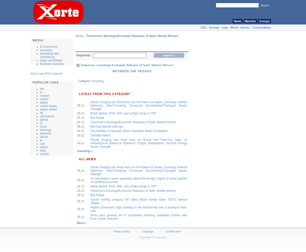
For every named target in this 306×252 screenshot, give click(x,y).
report (44, 147)
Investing (46, 50)
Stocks (245, 27)
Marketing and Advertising (49, 55)
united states (48, 106)
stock (43, 126)
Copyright (148, 231)
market (44, 95)
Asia (225, 27)
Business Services (52, 64)
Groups (264, 21)
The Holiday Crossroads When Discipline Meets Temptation (129, 131)
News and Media (51, 60)
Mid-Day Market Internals (106, 126)
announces (47, 116)
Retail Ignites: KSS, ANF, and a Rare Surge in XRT (123, 113)
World (234, 27)
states (44, 102)
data (43, 150)
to (41, 92)
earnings (45, 130)
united (44, 99)
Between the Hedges (132, 71)
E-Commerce (48, 46)
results (44, 154)
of (41, 123)
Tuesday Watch (100, 135)
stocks (44, 137)
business (46, 133)
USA (203, 27)
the (42, 89)
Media (80, 36)
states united (48, 109)
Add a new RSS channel (46, 73)
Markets (250, 21)
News (237, 21)
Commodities (261, 27)
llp (41, 113)
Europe (214, 27)
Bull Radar (97, 118)
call (42, 143)
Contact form (174, 231)
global (44, 119)
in (41, 140)
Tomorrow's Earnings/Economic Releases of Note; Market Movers (132, 36)
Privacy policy (121, 231)
